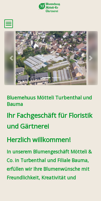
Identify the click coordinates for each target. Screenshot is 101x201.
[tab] (46, 78)
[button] (11, 58)
